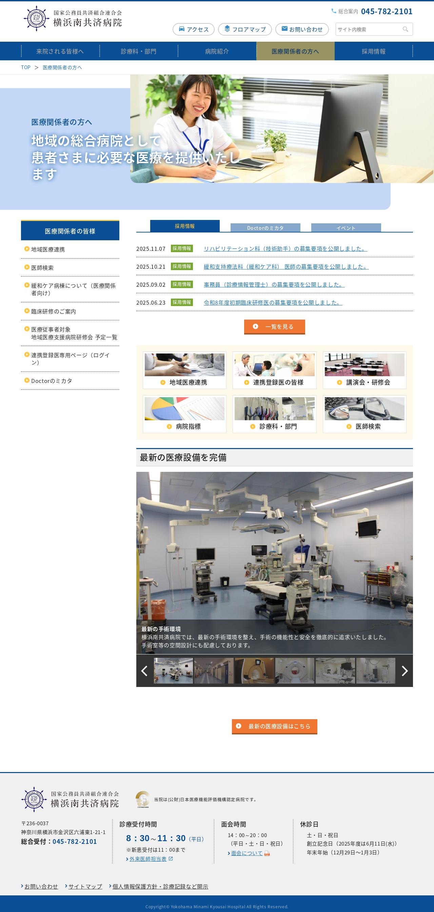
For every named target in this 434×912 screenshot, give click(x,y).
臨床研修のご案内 (53, 305)
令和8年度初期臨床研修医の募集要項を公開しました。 (273, 296)
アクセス (194, 23)
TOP (26, 61)
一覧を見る (279, 320)
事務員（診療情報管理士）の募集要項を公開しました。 (274, 278)
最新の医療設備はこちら (280, 720)
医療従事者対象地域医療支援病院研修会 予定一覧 (74, 327)
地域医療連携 (48, 243)
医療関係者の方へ (295, 44)
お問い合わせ (306, 23)
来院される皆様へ (60, 44)
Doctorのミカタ (51, 374)
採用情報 (374, 44)
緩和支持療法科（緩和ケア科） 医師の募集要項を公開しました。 (286, 260)
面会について (247, 847)
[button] (144, 664)
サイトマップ (85, 880)
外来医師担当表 (148, 852)
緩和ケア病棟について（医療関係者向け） (73, 283)
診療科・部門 (139, 44)
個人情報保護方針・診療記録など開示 (161, 880)
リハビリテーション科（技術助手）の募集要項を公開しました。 (286, 242)
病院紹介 (217, 44)
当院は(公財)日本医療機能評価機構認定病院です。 (197, 793)
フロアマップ (247, 23)
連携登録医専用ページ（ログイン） (70, 352)
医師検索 (42, 261)
